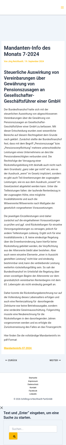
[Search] (13, 435)
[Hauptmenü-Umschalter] (62, 7)
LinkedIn (33, 394)
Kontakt (33, 387)
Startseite (33, 378)
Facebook (33, 391)
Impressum (33, 381)
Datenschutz (33, 384)
